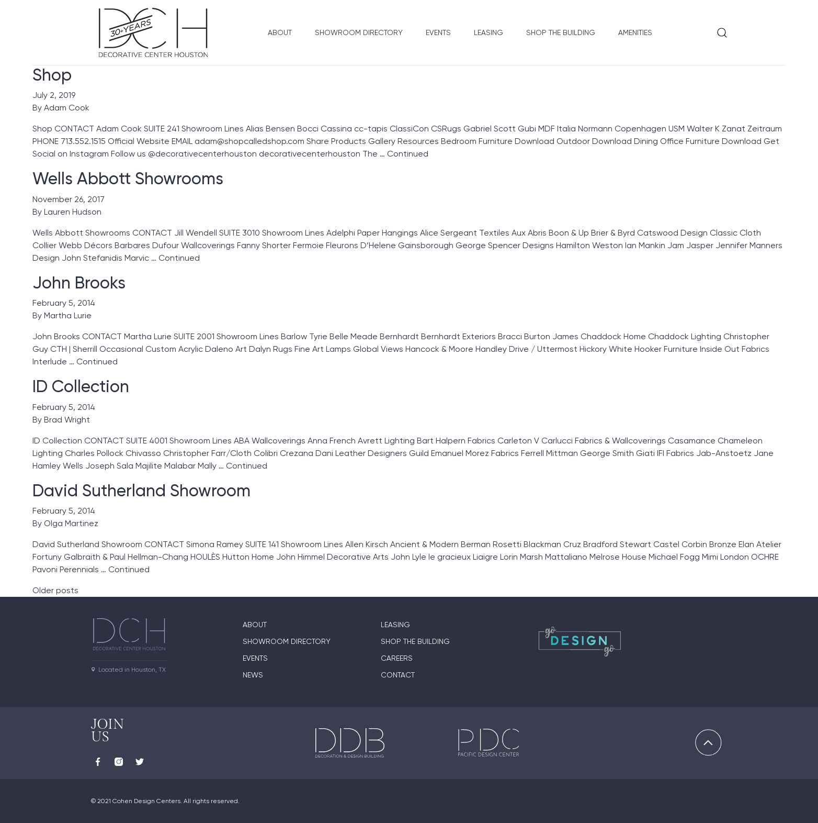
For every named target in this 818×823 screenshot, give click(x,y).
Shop (52, 75)
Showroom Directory (359, 32)
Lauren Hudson (72, 212)
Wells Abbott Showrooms (127, 178)
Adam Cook (66, 108)
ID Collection (80, 386)
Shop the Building (560, 32)
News (253, 675)
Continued (407, 154)
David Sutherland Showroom (141, 491)
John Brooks (79, 283)
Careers (397, 658)
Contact (398, 675)
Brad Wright (67, 420)
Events (438, 32)
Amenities (635, 32)
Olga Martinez (71, 523)
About (280, 32)
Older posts (55, 590)
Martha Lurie (68, 315)
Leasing (488, 32)
